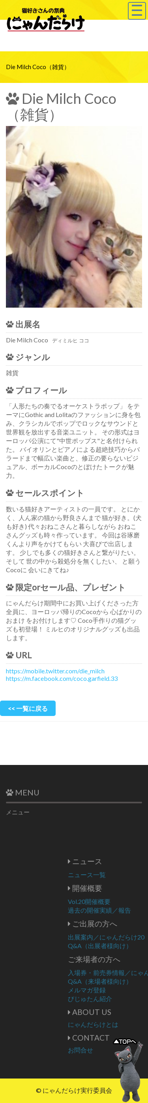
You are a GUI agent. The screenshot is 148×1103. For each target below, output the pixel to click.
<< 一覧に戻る (28, 708)
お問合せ (109, 1050)
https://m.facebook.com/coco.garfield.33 (62, 678)
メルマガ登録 (116, 990)
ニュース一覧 (116, 874)
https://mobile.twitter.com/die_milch (55, 671)
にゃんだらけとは (122, 1024)
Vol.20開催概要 (118, 901)
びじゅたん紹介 (119, 998)
